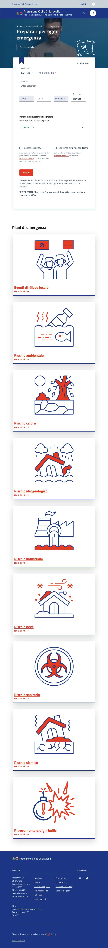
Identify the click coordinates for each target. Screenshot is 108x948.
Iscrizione (38, 878)
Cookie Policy (61, 882)
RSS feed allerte (41, 890)
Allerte (37, 882)
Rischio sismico (26, 763)
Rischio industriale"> (54, 531)
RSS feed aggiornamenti (40, 897)
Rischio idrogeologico (30, 491)
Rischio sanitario (27, 695)
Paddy (51, 934)
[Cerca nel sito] (93, 13)
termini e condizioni (61, 155)
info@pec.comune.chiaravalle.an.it (27, 908)
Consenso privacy (32, 148)
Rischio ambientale (29, 355)
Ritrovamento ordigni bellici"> (54, 802)
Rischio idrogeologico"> (54, 463)
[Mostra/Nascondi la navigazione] (2, 12)
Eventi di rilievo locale (31, 287)
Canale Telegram (63, 890)
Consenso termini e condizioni (73, 148)
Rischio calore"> (54, 395)
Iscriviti (83, 4)
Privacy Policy (61, 878)
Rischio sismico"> (54, 734)
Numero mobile (47, 73)
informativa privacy (26, 158)
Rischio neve (24, 627)
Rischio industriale (28, 559)
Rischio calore (25, 423)
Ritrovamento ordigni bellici (35, 830)
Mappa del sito (18, 940)
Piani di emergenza (42, 886)
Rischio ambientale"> (54, 327)
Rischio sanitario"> (54, 666)
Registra (26, 172)
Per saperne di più (27, 47)
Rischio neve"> (54, 599)
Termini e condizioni (64, 886)
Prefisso (25, 68)
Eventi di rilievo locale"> (54, 259)
